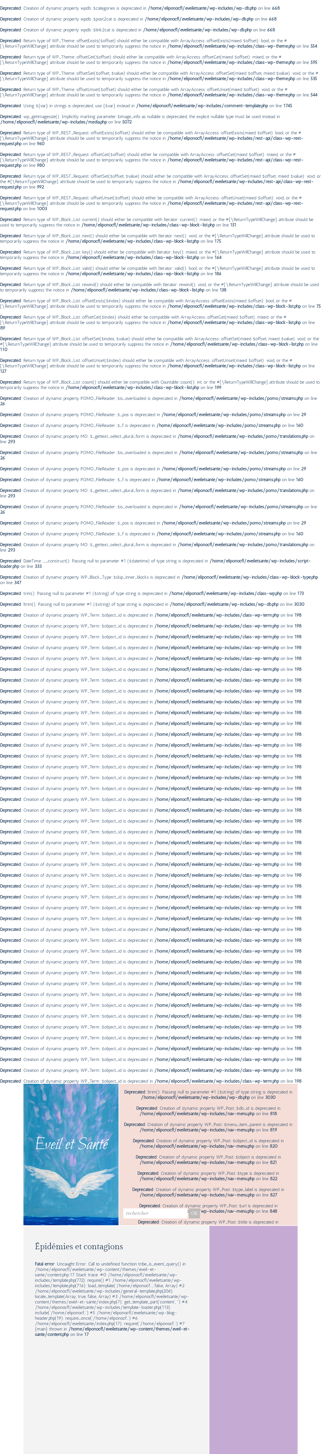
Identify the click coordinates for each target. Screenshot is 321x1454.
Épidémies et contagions (79, 1247)
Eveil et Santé (71, 1145)
